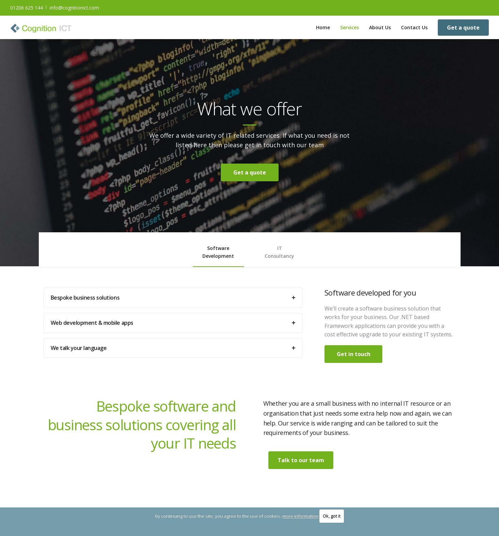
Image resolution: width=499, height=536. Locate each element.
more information (300, 516)
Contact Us (414, 27)
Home (323, 27)
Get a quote (463, 27)
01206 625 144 (26, 7)
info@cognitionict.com (74, 7)
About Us (380, 27)
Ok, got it (331, 516)
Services (349, 27)
